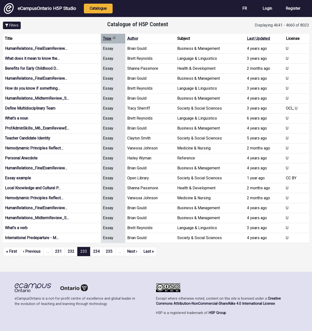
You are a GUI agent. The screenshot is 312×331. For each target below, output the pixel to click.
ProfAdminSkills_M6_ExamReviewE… (37, 128)
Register (293, 8)
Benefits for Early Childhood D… (31, 68)
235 (109, 251)
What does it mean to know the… (32, 58)
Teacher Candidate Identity (27, 138)
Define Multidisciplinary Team (30, 108)
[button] (12, 25)
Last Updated (258, 38)
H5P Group (217, 313)
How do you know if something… (32, 88)
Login (267, 8)
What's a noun (16, 118)
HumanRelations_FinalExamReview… (36, 48)
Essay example (18, 178)
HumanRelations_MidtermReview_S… (37, 98)
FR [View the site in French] (244, 8)
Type (109, 38)
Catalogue (98, 8)
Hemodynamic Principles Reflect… (34, 148)
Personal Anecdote (21, 158)
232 (71, 251)
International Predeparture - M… (31, 237)
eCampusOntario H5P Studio (40, 8)
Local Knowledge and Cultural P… (32, 188)
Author (132, 38)
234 (96, 251)
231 (58, 251)
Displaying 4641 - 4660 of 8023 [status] (282, 25)
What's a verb (16, 228)
